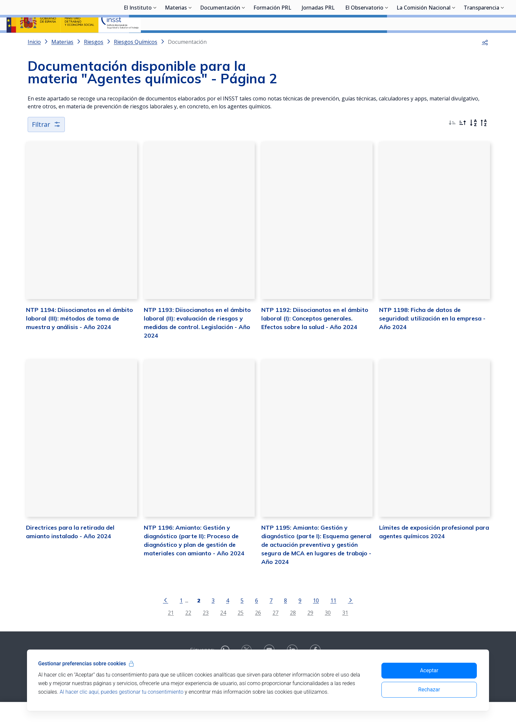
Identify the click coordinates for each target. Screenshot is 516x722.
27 (275, 629)
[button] (485, 59)
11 (333, 617)
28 (293, 629)
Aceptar (429, 670)
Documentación (220, 41)
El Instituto (138, 41)
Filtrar (46, 141)
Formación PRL (272, 41)
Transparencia (481, 41)
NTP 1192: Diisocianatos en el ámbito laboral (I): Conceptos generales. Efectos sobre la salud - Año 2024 (314, 335)
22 (188, 629)
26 (258, 629)
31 (345, 629)
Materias (176, 41)
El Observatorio (364, 41)
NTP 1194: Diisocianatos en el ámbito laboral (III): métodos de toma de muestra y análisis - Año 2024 (79, 335)
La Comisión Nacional (424, 41)
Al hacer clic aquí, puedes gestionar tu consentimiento (121, 692)
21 (171, 629)
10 (316, 617)
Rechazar (429, 689)
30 (328, 629)
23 (206, 629)
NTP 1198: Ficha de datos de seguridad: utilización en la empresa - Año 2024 (432, 335)
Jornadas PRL (318, 41)
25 (241, 629)
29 (310, 629)
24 (223, 629)
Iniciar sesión (484, 14)
